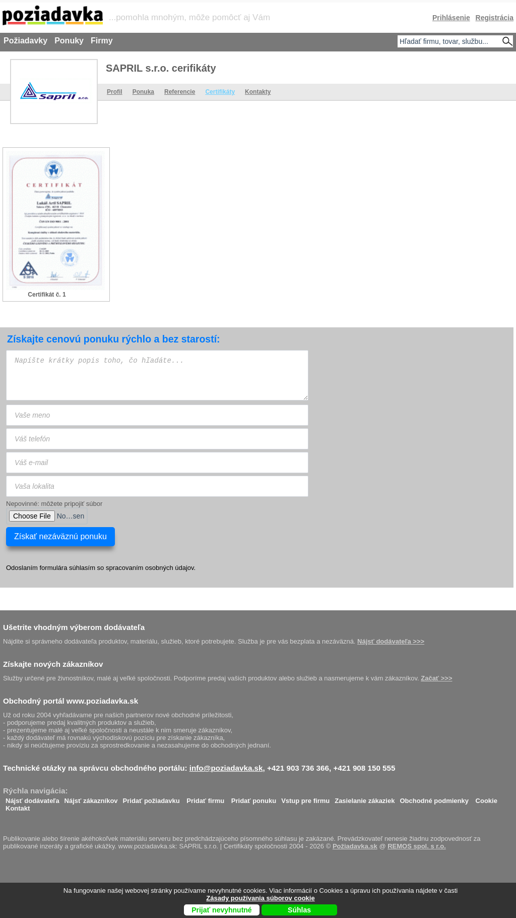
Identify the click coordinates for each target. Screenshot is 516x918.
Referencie (179, 91)
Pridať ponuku (253, 798)
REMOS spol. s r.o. (417, 846)
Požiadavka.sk (355, 846)
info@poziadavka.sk (226, 768)
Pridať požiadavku (151, 798)
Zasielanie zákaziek (365, 798)
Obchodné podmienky (434, 798)
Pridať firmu (205, 798)
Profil (114, 91)
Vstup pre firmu (305, 798)
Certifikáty (220, 91)
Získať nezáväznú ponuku (60, 536)
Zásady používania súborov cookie (260, 898)
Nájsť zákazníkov (91, 798)
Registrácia (494, 18)
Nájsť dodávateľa (32, 798)
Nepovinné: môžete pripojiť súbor (54, 503)
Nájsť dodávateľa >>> (390, 641)
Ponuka (143, 91)
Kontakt (18, 806)
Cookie (486, 798)
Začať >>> (436, 678)
